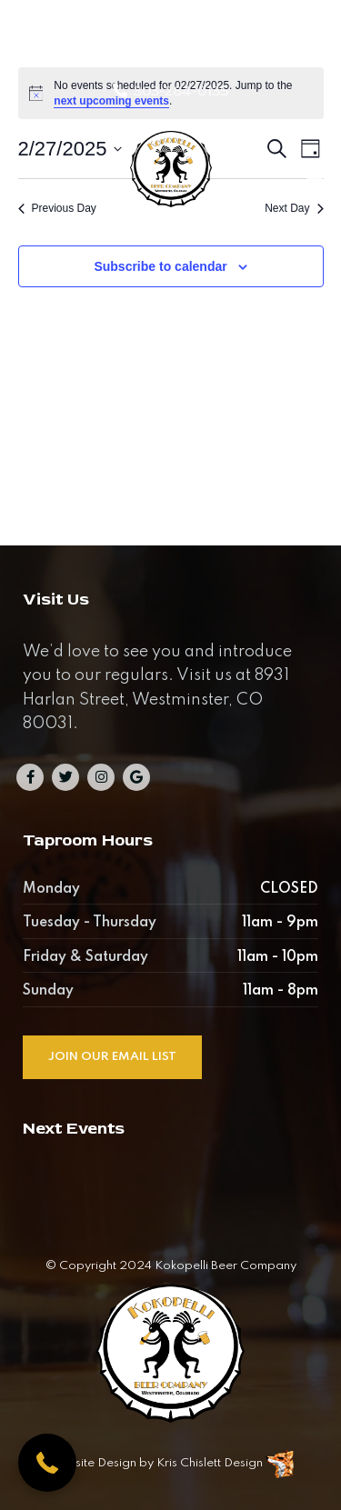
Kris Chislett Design (209, 1463)
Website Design (91, 1463)
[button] (47, 1463)
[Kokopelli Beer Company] (170, 179)
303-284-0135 (181, 91)
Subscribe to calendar (160, 266)
